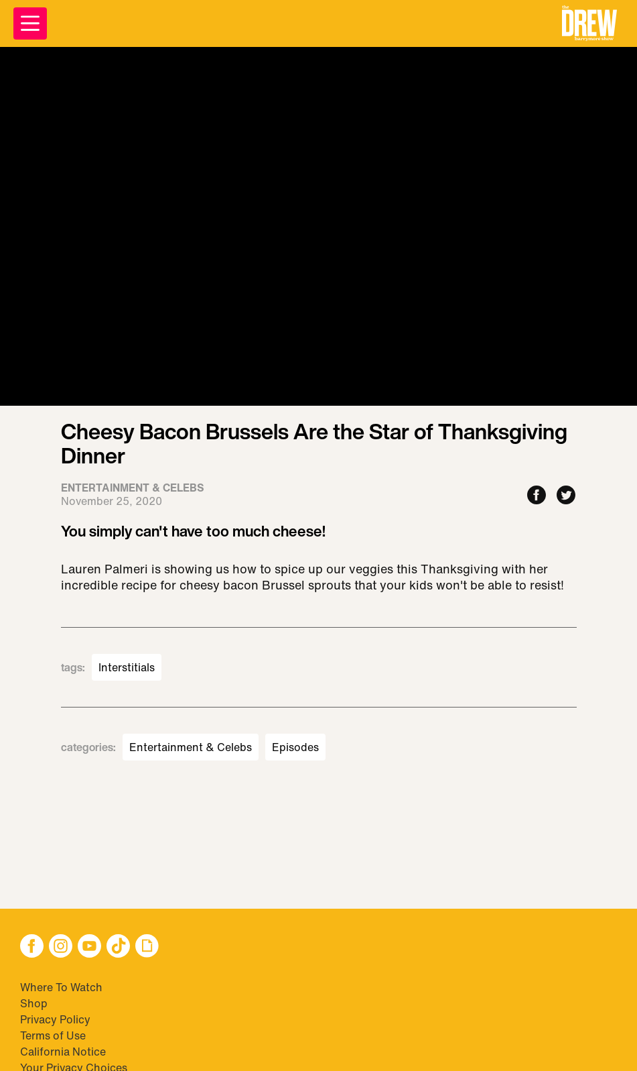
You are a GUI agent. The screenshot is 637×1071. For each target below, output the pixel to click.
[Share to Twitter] (566, 496)
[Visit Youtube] (89, 947)
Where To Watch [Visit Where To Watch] (61, 987)
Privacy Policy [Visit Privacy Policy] (55, 1019)
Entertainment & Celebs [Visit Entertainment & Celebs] (190, 747)
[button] (589, 23)
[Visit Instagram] (60, 947)
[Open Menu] (30, 23)
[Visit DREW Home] (589, 23)
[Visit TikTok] (118, 947)
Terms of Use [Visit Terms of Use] (53, 1035)
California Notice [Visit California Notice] (63, 1052)
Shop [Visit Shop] (34, 1003)
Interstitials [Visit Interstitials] (126, 667)
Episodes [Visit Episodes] (295, 747)
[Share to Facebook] (536, 496)
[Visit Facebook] (32, 947)
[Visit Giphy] (147, 947)
